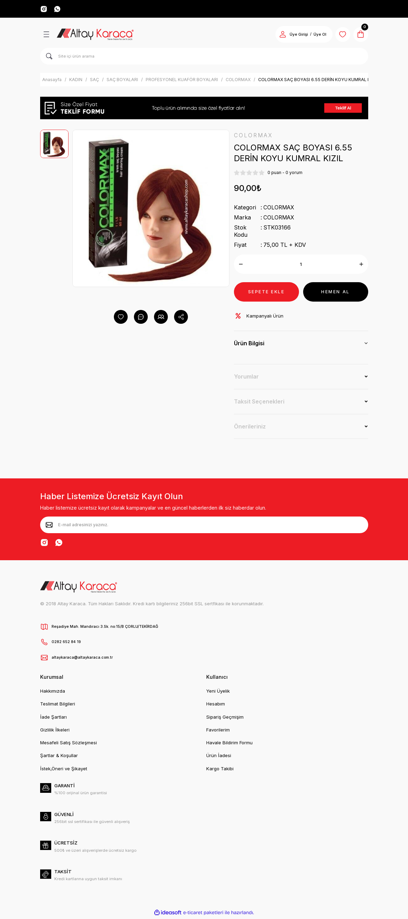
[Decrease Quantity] (241, 265)
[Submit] (49, 526)
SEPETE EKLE (266, 293)
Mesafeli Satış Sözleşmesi (68, 744)
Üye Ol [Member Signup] (316, 35)
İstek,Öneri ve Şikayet (63, 770)
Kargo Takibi (220, 770)
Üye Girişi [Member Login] (295, 35)
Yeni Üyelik (218, 692)
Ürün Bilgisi (249, 344)
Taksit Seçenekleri (259, 402)
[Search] (204, 57)
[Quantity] (301, 265)
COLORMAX (279, 208)
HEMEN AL (335, 293)
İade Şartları (53, 718)
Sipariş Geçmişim (225, 718)
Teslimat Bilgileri (57, 705)
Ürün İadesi (218, 757)
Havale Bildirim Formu (229, 744)
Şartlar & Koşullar (59, 757)
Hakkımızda (52, 692)
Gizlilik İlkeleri (55, 731)
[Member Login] (279, 35)
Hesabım (215, 705)
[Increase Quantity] (361, 265)
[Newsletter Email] (204, 526)
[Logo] (95, 35)
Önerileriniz (250, 427)
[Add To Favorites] (121, 318)
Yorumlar (246, 377)
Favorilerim (218, 731)
